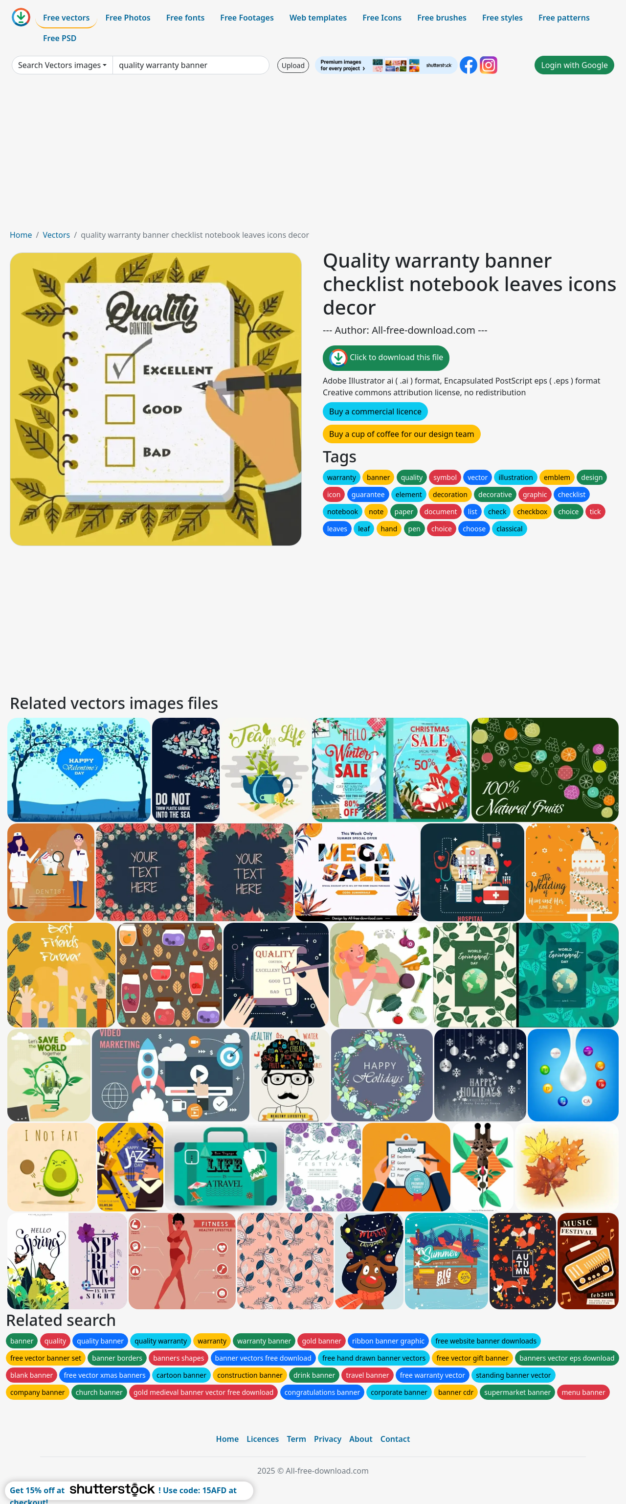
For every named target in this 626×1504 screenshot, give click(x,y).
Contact (395, 1439)
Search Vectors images (59, 65)
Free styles (502, 17)
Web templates (318, 17)
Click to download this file (386, 358)
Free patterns (564, 17)
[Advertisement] (313, 155)
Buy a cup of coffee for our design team (401, 434)
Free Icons (382, 17)
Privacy (327, 1439)
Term (296, 1439)
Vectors (56, 234)
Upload (293, 65)
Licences (262, 1439)
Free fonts (185, 17)
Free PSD (59, 38)
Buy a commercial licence (375, 411)
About (360, 1439)
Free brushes (442, 17)
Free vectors (66, 17)
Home (21, 234)
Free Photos (127, 17)
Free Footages (247, 17)
